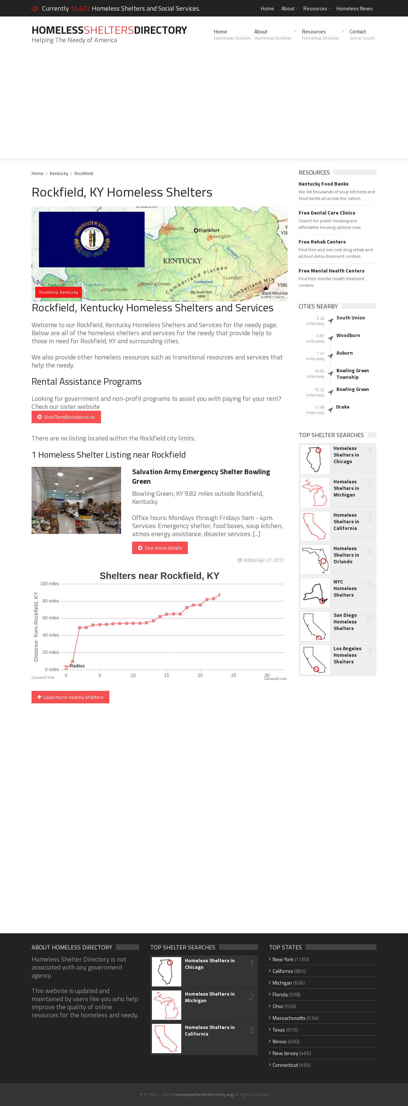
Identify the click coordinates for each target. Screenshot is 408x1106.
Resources (315, 8)
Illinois (280, 1041)
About (287, 8)
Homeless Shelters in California (346, 521)
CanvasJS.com (275, 678)
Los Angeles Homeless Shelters (347, 655)
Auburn (344, 352)
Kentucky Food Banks (324, 183)
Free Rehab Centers (322, 241)
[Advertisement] (204, 107)
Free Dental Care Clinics (327, 212)
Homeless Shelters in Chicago (346, 455)
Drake (342, 406)
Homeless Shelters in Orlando (346, 555)
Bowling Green (352, 389)
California (283, 971)
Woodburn (348, 335)
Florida (280, 994)
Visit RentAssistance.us (66, 417)
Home (267, 8)
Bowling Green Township (352, 373)
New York (283, 959)
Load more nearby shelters (70, 697)
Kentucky (59, 173)
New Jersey (285, 1053)
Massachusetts (289, 1018)
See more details (160, 548)
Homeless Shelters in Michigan (346, 488)
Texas (279, 1029)
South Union (350, 317)
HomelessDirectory (109, 29)
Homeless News (354, 8)
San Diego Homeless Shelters (345, 621)
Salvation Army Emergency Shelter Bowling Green (201, 476)
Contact (362, 34)
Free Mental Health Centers (331, 270)
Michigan (282, 982)
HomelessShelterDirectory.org (203, 1094)
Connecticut (285, 1065)
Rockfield (83, 173)
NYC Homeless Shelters (345, 588)
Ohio (278, 1006)
